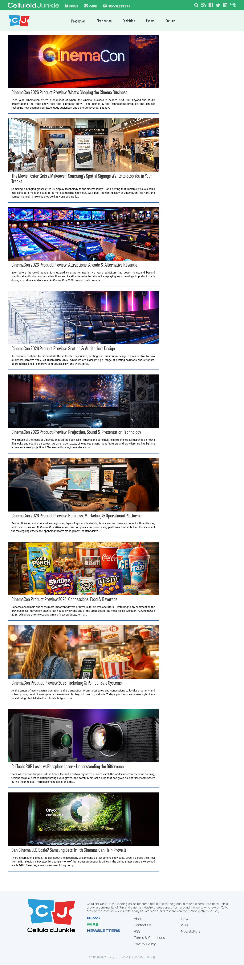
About (139, 919)
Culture (170, 21)
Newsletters (116, 6)
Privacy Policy (145, 944)
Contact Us (143, 925)
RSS (137, 931)
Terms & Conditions (149, 938)
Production (78, 21)
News (71, 6)
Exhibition (129, 21)
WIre (90, 6)
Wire (92, 925)
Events (150, 21)
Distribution (104, 21)
